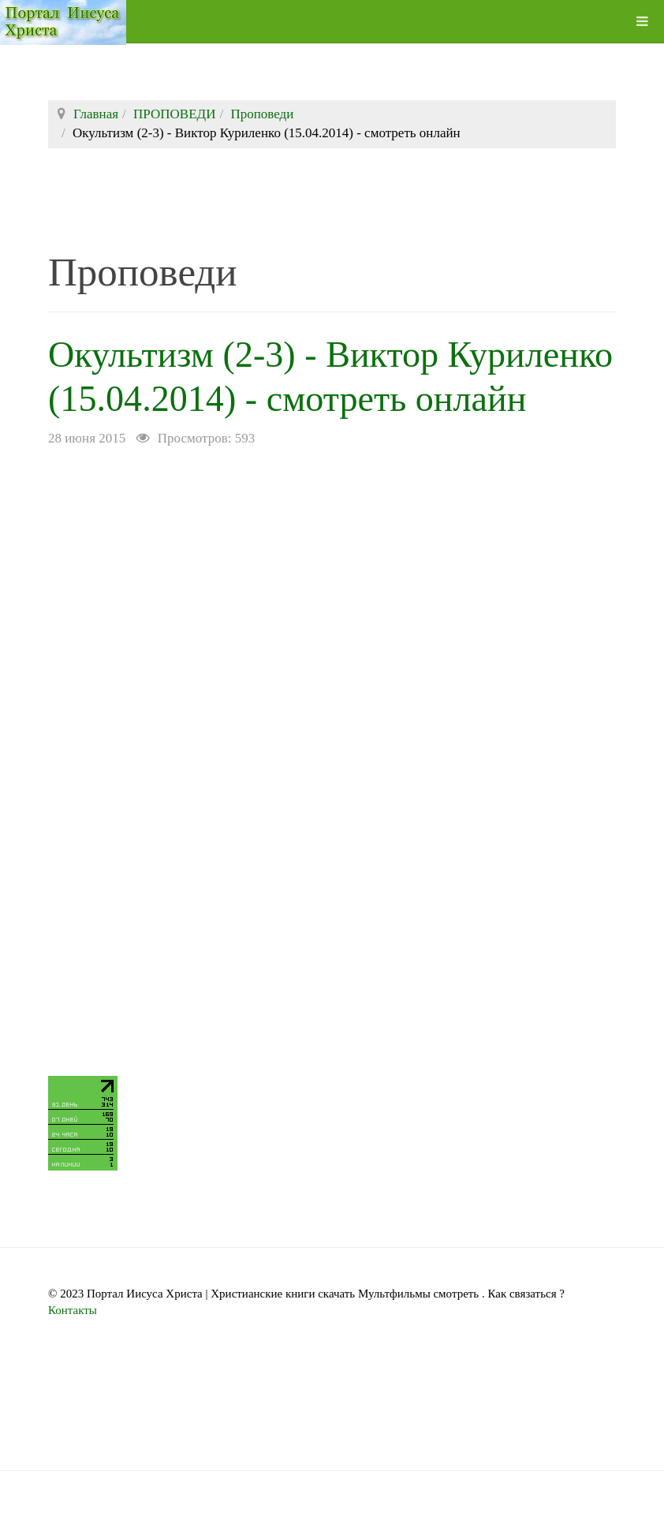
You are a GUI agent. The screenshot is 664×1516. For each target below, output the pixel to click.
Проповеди (261, 113)
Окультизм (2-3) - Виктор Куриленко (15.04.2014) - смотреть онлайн (263, 397)
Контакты (72, 1354)
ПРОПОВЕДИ (174, 113)
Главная (95, 113)
